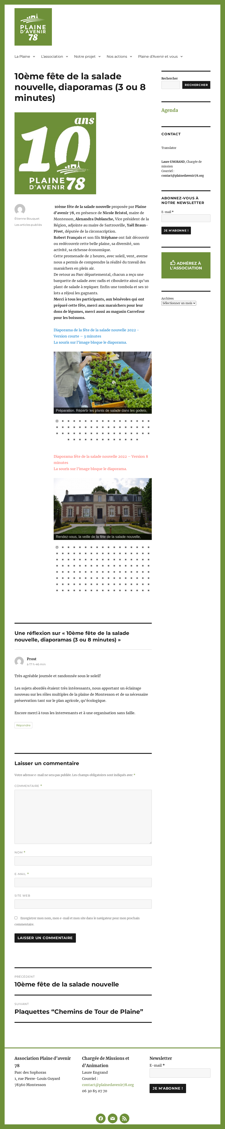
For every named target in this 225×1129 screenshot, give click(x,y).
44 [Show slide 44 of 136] (108, 560)
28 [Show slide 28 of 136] (114, 553)
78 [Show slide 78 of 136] (108, 572)
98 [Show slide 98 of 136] (125, 578)
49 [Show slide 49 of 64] (137, 433)
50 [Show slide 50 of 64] (142, 433)
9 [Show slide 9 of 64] (102, 421)
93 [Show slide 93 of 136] (97, 578)
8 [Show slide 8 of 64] (97, 421)
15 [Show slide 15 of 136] (137, 547)
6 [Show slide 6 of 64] (85, 421)
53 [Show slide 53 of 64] (74, 440)
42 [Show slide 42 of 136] (97, 560)
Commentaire (28, 786)
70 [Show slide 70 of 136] (62, 572)
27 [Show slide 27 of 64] (108, 427)
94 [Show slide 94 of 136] (102, 578)
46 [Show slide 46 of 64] (119, 433)
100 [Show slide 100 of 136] (137, 578)
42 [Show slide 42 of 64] (97, 433)
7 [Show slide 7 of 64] (91, 421)
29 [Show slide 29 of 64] (119, 427)
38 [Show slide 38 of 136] (74, 560)
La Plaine (22, 56)
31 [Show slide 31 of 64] (131, 427)
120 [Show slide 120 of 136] (57, 590)
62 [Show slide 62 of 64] (125, 440)
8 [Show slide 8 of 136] (97, 547)
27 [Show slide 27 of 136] (108, 553)
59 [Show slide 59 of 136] (97, 566)
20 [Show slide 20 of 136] (68, 553)
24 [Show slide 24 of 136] (91, 553)
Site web (22, 895)
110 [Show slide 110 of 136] (97, 584)
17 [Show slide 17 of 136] (148, 547)
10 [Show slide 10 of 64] (108, 421)
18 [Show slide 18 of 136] (57, 553)
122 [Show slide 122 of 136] (68, 590)
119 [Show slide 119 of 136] (148, 584)
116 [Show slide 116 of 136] (131, 584)
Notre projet (85, 56)
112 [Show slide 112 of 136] (108, 584)
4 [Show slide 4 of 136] (74, 547)
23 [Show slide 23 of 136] (85, 553)
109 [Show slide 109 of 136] (91, 584)
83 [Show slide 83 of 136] (137, 572)
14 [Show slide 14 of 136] (131, 547)
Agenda (169, 110)
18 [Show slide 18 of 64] (57, 427)
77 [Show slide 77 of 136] (102, 572)
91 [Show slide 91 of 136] (85, 578)
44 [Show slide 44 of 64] (108, 433)
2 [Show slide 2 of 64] (62, 421)
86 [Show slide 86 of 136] (57, 578)
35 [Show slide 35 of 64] (57, 433)
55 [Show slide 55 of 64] (85, 440)
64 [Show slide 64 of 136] (125, 566)
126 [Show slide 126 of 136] (91, 590)
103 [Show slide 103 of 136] (57, 584)
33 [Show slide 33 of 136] (142, 553)
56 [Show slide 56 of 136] (79, 566)
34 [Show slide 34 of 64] (148, 427)
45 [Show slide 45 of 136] (114, 560)
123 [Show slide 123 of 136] (74, 590)
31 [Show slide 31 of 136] (131, 553)
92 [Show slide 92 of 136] (91, 578)
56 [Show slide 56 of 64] (91, 440)
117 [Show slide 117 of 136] (137, 584)
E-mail (22, 874)
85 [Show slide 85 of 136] (148, 572)
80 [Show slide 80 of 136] (119, 572)
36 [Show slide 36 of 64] (62, 433)
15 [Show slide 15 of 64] (137, 421)
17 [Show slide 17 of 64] (148, 421)
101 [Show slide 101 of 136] (142, 578)
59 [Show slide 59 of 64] (108, 440)
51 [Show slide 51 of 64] (148, 433)
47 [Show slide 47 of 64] (125, 433)
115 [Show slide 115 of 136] (125, 584)
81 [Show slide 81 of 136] (125, 572)
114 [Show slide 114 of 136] (119, 584)
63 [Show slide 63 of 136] (119, 566)
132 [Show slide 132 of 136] (125, 590)
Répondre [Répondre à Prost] (23, 725)
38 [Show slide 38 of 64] (74, 433)
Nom (20, 852)
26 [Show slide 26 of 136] (102, 553)
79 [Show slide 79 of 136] (114, 572)
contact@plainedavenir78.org (108, 1085)
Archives (167, 298)
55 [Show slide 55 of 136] (74, 566)
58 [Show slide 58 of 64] (102, 440)
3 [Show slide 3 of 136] (68, 547)
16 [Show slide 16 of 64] (142, 421)
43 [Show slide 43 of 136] (102, 560)
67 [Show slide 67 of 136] (142, 566)
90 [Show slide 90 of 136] (79, 578)
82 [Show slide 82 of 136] (131, 572)
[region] (103, 399)
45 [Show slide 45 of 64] (114, 433)
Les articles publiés (28, 224)
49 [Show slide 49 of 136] (137, 560)
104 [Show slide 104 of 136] (62, 584)
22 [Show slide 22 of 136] (79, 553)
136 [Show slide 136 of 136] (148, 590)
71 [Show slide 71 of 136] (68, 572)
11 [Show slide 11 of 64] (114, 421)
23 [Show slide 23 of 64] (85, 427)
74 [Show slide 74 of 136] (85, 572)
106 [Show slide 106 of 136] (74, 584)
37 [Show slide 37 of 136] (68, 560)
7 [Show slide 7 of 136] (91, 547)
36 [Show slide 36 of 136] (62, 560)
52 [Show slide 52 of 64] (68, 440)
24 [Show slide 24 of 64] (91, 427)
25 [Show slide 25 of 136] (97, 553)
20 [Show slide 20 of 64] (68, 427)
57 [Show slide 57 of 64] (97, 440)
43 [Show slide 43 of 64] (102, 433)
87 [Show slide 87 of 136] (62, 578)
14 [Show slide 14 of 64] (131, 421)
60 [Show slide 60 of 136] (102, 566)
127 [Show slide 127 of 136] (97, 590)
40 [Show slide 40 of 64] (85, 433)
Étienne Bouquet (27, 218)
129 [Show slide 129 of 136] (108, 590)
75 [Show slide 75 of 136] (91, 572)
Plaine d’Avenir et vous (158, 56)
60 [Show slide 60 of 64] (114, 440)
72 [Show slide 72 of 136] (74, 572)
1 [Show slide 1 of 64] (57, 421)
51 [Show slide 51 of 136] (148, 560)
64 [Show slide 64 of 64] (137, 440)
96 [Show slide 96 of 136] (114, 578)
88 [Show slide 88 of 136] (68, 578)
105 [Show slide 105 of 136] (68, 584)
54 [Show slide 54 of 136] (68, 566)
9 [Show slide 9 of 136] (102, 547)
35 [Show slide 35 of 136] (57, 560)
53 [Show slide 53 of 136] (62, 566)
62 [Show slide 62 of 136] (114, 566)
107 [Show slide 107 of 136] (79, 584)
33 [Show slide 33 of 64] (142, 427)
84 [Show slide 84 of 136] (142, 572)
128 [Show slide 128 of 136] (102, 590)
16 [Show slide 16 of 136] (142, 547)
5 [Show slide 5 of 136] (79, 547)
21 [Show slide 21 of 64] (74, 427)
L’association (52, 56)
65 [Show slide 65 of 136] (131, 566)
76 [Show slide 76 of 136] (97, 572)
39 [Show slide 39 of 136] (79, 560)
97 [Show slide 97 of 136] (119, 578)
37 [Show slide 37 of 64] (68, 433)
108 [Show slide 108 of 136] (85, 584)
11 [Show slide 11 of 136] (114, 547)
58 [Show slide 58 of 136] (91, 566)
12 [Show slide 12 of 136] (119, 547)
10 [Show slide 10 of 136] (108, 547)
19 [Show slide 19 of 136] (62, 553)
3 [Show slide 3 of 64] (68, 421)
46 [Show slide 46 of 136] (119, 560)
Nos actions (117, 56)
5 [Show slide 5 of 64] (79, 421)
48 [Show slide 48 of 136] (131, 560)
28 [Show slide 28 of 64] (114, 427)
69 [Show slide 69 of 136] (57, 572)
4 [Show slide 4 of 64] (74, 421)
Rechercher (169, 78)
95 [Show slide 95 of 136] (108, 578)
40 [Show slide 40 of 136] (85, 560)
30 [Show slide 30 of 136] (125, 553)
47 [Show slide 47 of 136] (125, 560)
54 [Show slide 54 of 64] (79, 440)
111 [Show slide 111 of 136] (102, 584)
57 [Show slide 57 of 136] (85, 566)
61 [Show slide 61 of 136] (108, 566)
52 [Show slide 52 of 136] (57, 566)
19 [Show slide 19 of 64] (62, 427)
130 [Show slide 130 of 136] (114, 590)
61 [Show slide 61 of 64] (119, 440)
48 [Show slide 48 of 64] (131, 433)
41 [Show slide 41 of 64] (91, 433)
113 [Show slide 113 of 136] (114, 584)
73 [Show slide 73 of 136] (79, 572)
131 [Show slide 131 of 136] (119, 590)
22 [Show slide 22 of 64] (79, 427)
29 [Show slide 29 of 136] (119, 553)
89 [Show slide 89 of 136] (74, 578)
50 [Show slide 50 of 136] (142, 560)
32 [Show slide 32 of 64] (137, 427)
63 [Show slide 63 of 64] (131, 440)
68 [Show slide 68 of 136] (148, 566)
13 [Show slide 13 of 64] (125, 421)
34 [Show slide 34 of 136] (148, 553)
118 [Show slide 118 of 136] (142, 584)
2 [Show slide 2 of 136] (62, 547)
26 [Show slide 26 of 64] (102, 427)
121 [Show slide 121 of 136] (62, 590)
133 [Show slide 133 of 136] (131, 590)
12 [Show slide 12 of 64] (119, 421)
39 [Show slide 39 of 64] (79, 433)
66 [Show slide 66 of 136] (137, 566)
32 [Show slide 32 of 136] (137, 553)
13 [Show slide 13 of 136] (125, 547)
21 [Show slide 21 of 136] (74, 553)
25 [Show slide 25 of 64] (97, 427)
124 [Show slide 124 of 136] (79, 590)
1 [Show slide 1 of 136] (57, 547)
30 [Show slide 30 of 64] (125, 427)
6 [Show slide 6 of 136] (85, 547)
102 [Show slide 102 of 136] (148, 578)
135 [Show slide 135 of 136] (142, 590)
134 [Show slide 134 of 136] (137, 590)
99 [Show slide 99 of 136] (131, 578)
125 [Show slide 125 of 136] (85, 590)
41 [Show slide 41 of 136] (91, 560)
